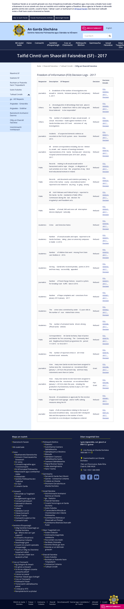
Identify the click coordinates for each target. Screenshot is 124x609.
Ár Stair (18, 484)
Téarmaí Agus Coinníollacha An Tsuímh (79, 603)
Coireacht (17, 491)
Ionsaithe (19, 506)
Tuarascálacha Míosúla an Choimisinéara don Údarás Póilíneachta (55, 512)
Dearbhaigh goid (22, 542)
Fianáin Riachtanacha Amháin (41, 18)
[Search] (95, 35)
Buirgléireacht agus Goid (25, 498)
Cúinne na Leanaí (22, 574)
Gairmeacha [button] (95, 43)
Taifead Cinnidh (66, 66)
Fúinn (15, 452)
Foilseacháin (20, 476)
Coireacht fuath (21, 520)
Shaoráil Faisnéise (50, 66)
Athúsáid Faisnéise (95, 603)
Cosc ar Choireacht (20, 562)
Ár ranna (18, 462)
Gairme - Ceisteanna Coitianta (57, 478)
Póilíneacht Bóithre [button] (81, 44)
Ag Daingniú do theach (24, 564)
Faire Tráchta (50, 469)
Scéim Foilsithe (51, 508)
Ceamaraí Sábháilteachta (55, 461)
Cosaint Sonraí (104, 603)
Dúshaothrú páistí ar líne (25, 518)
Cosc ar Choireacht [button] (67, 44)
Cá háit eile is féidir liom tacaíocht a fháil (24, 555)
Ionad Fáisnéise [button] (108, 44)
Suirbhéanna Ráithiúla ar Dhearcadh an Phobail (55, 519)
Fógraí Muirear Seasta (54, 464)
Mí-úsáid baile (19, 44)
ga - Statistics (50, 498)
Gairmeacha (47, 474)
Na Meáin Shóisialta (53, 542)
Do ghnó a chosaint (23, 567)
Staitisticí (48, 444)
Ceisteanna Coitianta (53, 564)
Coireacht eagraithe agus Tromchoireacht (25, 465)
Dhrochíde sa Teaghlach (25, 494)
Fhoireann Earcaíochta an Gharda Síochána (55, 484)
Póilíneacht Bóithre (50, 442)
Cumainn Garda (21, 486)
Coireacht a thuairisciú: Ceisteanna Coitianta (24, 538)
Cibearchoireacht (22, 513)
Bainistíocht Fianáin (21, 442)
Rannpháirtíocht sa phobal (26, 591)
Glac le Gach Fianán (20, 18)
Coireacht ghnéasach (23, 501)
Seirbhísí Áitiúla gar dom (54, 544)
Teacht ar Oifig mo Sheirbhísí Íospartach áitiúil (26, 551)
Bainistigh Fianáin (62, 18)
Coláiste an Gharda (52, 481)
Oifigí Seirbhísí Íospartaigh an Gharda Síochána (27, 529)
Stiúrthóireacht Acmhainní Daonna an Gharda (55, 494)
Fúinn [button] (29, 43)
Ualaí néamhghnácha (53, 466)
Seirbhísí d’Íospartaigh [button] (53, 44)
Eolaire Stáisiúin (51, 532)
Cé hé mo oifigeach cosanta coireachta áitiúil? (26, 570)
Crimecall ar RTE (21, 589)
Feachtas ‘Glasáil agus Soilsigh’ (27, 577)
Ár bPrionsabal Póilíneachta (26, 469)
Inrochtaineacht (94, 28)
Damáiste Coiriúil (22, 511)
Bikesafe (48, 454)
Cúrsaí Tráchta (21, 515)
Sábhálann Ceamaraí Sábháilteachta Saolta (53, 458)
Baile (39, 66)
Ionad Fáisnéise (49, 491)
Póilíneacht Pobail (22, 581)
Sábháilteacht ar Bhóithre (55, 452)
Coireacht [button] (39, 43)
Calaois (18, 508)
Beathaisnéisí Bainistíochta (26, 454)
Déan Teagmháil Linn (51, 530)
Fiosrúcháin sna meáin (54, 540)
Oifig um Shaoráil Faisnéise (86, 66)
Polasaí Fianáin (30, 603)
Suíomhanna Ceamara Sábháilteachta (54, 448)
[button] (29, 94)
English (109, 28)
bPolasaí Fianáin (80, 9)
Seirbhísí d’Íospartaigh (22, 525)
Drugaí (18, 496)
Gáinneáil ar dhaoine (23, 503)
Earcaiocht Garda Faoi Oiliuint (56, 476)
